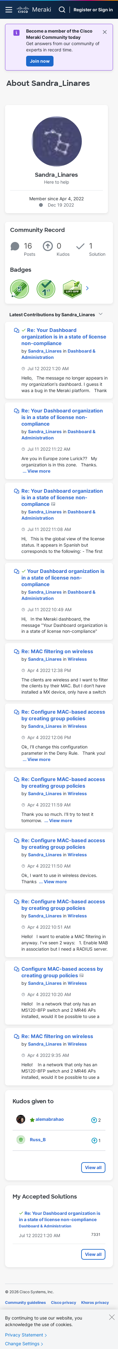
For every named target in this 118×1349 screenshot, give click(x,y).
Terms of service (40, 1311)
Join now (40, 61)
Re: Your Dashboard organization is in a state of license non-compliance (63, 336)
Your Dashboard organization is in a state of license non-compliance (62, 577)
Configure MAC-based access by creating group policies (62, 972)
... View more (36, 471)
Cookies (12, 1311)
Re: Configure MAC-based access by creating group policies (63, 715)
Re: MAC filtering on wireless (57, 651)
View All (87, 288)
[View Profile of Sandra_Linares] (45, 351)
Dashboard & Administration (45, 1226)
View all (93, 1167)
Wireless (77, 659)
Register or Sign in (93, 9)
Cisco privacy (63, 1302)
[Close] (112, 1323)
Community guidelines (25, 1302)
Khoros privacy (95, 1302)
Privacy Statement (24, 1341)
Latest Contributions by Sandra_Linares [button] (52, 314)
